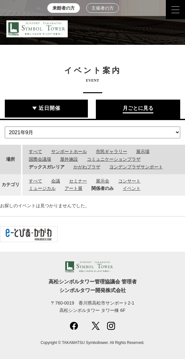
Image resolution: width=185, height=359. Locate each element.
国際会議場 (40, 159)
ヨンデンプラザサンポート (136, 166)
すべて (35, 151)
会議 (55, 181)
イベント (132, 188)
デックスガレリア (47, 166)
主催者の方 (102, 8)
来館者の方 (63, 8)
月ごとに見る (138, 108)
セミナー (78, 181)
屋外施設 (69, 159)
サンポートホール (69, 151)
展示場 (143, 151)
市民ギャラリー (111, 151)
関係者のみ (102, 188)
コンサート (129, 181)
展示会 (102, 181)
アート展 (73, 188)
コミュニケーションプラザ (114, 159)
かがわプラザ (86, 166)
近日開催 (49, 108)
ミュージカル (42, 188)
